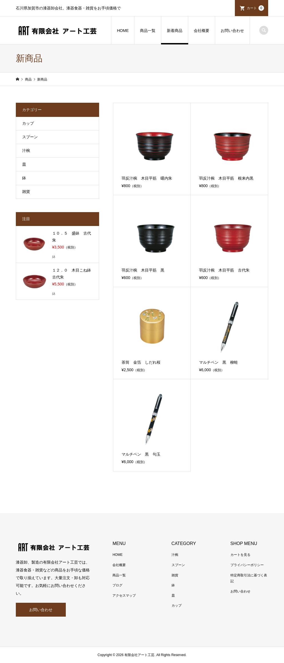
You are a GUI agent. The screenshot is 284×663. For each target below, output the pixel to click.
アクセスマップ (124, 595)
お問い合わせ (232, 30)
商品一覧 (147, 30)
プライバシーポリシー (247, 565)
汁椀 (26, 150)
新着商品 (174, 30)
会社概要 (201, 30)
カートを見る (240, 555)
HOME (123, 30)
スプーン (30, 137)
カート (255, 8)
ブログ (117, 585)
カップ (28, 123)
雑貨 (26, 191)
